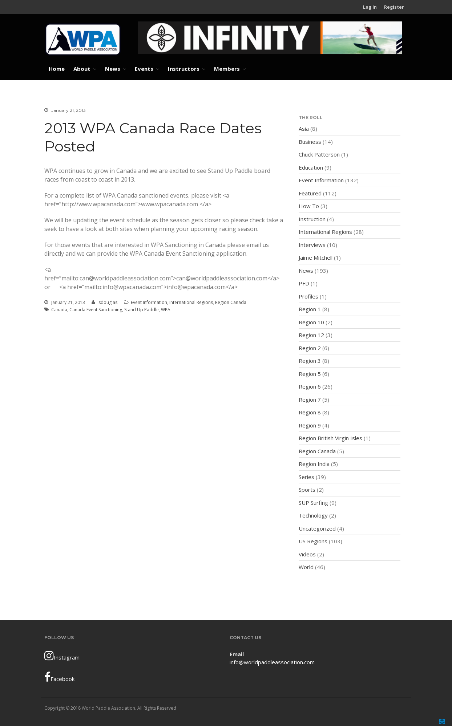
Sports (307, 489)
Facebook (59, 677)
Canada (59, 310)
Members (227, 68)
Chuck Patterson (319, 154)
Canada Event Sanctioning (95, 310)
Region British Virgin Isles (330, 438)
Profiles (308, 296)
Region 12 (311, 334)
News (112, 68)
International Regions (191, 302)
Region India (314, 463)
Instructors (183, 68)
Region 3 (310, 360)
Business (310, 141)
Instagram (62, 655)
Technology (313, 515)
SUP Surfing (313, 502)
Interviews (312, 244)
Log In (370, 7)
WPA (165, 310)
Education (311, 167)
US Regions (313, 541)
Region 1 (310, 309)
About (81, 68)
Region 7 (310, 399)
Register (394, 7)
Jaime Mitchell (315, 257)
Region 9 (310, 425)
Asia (304, 128)
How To (309, 206)
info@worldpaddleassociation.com (272, 662)
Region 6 (310, 386)
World (306, 567)
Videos (307, 554)
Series (306, 476)
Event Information (149, 302)
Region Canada (230, 302)
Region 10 (311, 322)
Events (144, 68)
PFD (304, 283)
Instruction (312, 219)
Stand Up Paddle (141, 310)
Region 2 (310, 348)
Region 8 (310, 412)
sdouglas (107, 302)
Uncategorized (317, 528)
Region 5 (310, 373)
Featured (310, 193)
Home (57, 68)
